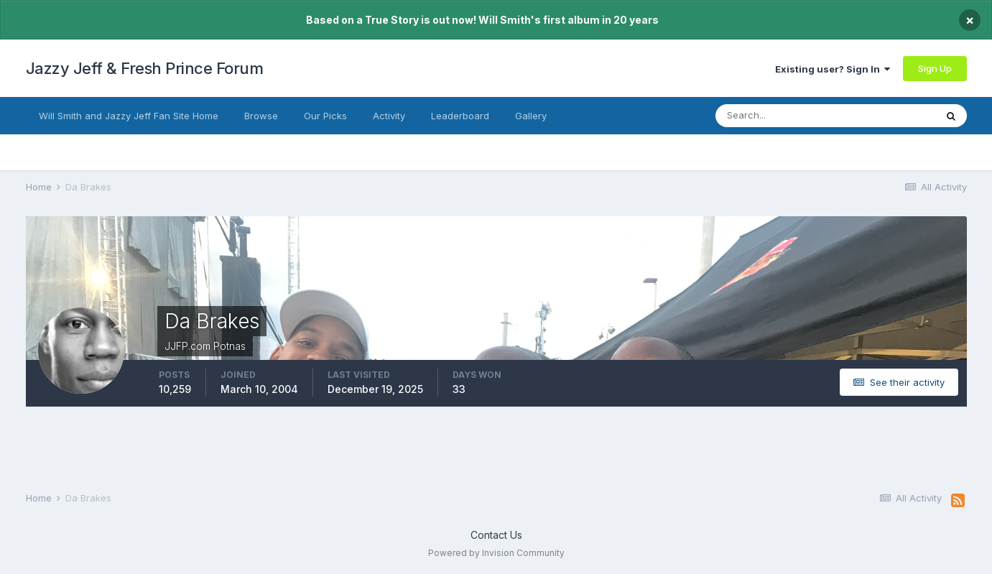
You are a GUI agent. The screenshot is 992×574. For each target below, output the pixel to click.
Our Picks (325, 115)
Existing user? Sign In (832, 69)
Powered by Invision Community (496, 552)
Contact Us (496, 535)
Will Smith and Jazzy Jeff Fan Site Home (128, 115)
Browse (261, 115)
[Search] (786, 115)
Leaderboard (460, 115)
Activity (389, 115)
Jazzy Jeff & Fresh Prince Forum (145, 68)
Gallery (531, 115)
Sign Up (935, 68)
